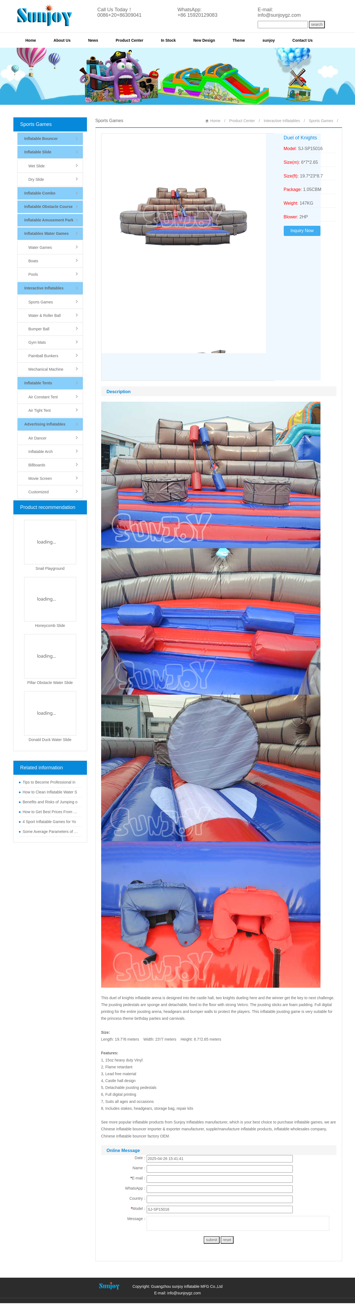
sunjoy (269, 40)
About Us (61, 40)
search (317, 24)
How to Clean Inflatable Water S (50, 792)
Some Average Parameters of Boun (51, 831)
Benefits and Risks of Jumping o (50, 802)
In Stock (168, 40)
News (93, 40)
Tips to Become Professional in (49, 782)
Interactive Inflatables (282, 121)
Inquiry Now (302, 230)
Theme (239, 40)
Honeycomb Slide (50, 625)
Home (30, 40)
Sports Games (36, 124)
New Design (204, 40)
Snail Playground (50, 568)
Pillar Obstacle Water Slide (50, 682)
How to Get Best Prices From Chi (51, 812)
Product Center (129, 40)
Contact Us (302, 40)
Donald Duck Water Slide (50, 739)
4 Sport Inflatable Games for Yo (49, 821)
